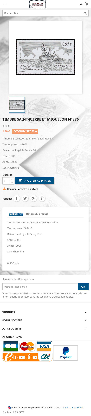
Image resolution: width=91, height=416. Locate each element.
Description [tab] (16, 213)
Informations (12, 337)
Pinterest (42, 198)
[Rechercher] (45, 13)
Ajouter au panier (34, 181)
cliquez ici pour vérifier (72, 407)
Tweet (25, 198)
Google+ (33, 198)
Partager (16, 198)
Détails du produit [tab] (37, 213)
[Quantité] (6, 180)
